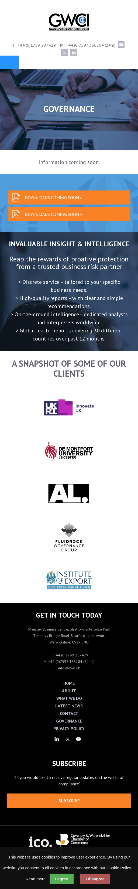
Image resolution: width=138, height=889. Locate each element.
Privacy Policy (69, 728)
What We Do (69, 698)
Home (69, 683)
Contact (69, 713)
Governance (69, 721)
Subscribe (69, 800)
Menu (9, 62)
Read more (36, 879)
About (69, 690)
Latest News (69, 706)
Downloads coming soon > (53, 197)
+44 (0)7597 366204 (85, 45)
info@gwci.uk (69, 668)
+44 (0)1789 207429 (37, 45)
